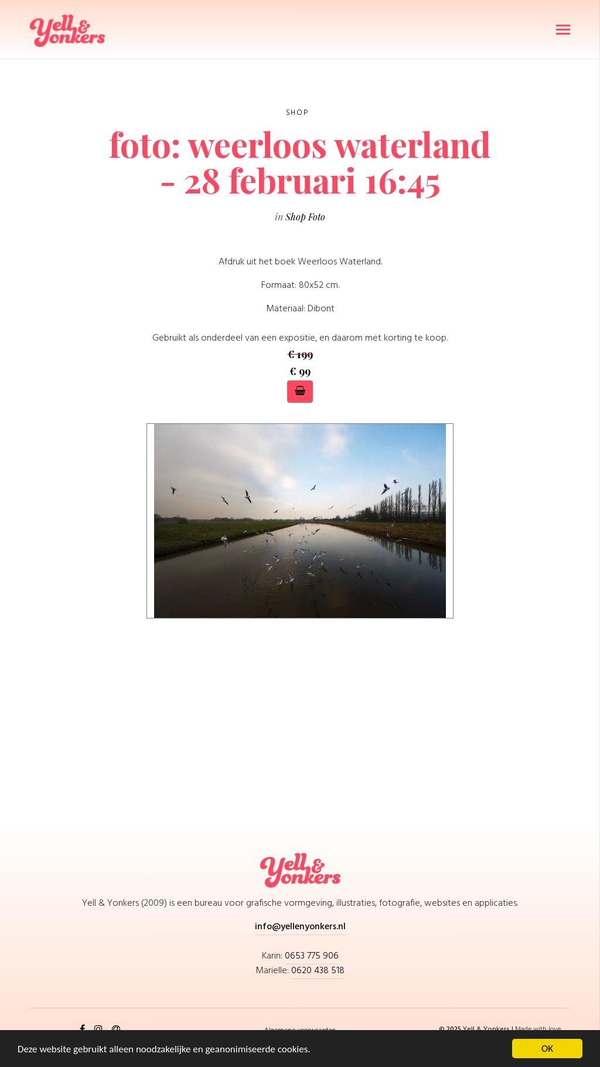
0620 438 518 (318, 970)
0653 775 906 (312, 956)
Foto (316, 216)
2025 (454, 1029)
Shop (297, 113)
